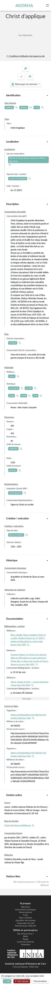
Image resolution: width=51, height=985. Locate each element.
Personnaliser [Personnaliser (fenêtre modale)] (40, 981)
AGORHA (24, 5)
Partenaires (25, 944)
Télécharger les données (24, 84)
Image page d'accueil (25, 923)
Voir (26, 698)
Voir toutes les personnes (24, 882)
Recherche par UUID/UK (25, 926)
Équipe (25, 939)
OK (7, 981)
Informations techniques (25, 909)
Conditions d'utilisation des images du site (25, 56)
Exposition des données (25, 920)
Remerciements (25, 912)
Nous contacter (25, 917)
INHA (25, 936)
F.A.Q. (25, 915)
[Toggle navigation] (48, 5)
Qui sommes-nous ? (25, 933)
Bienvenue (25, 907)
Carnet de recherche (25, 942)
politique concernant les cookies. (16, 978)
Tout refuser (22, 981)
